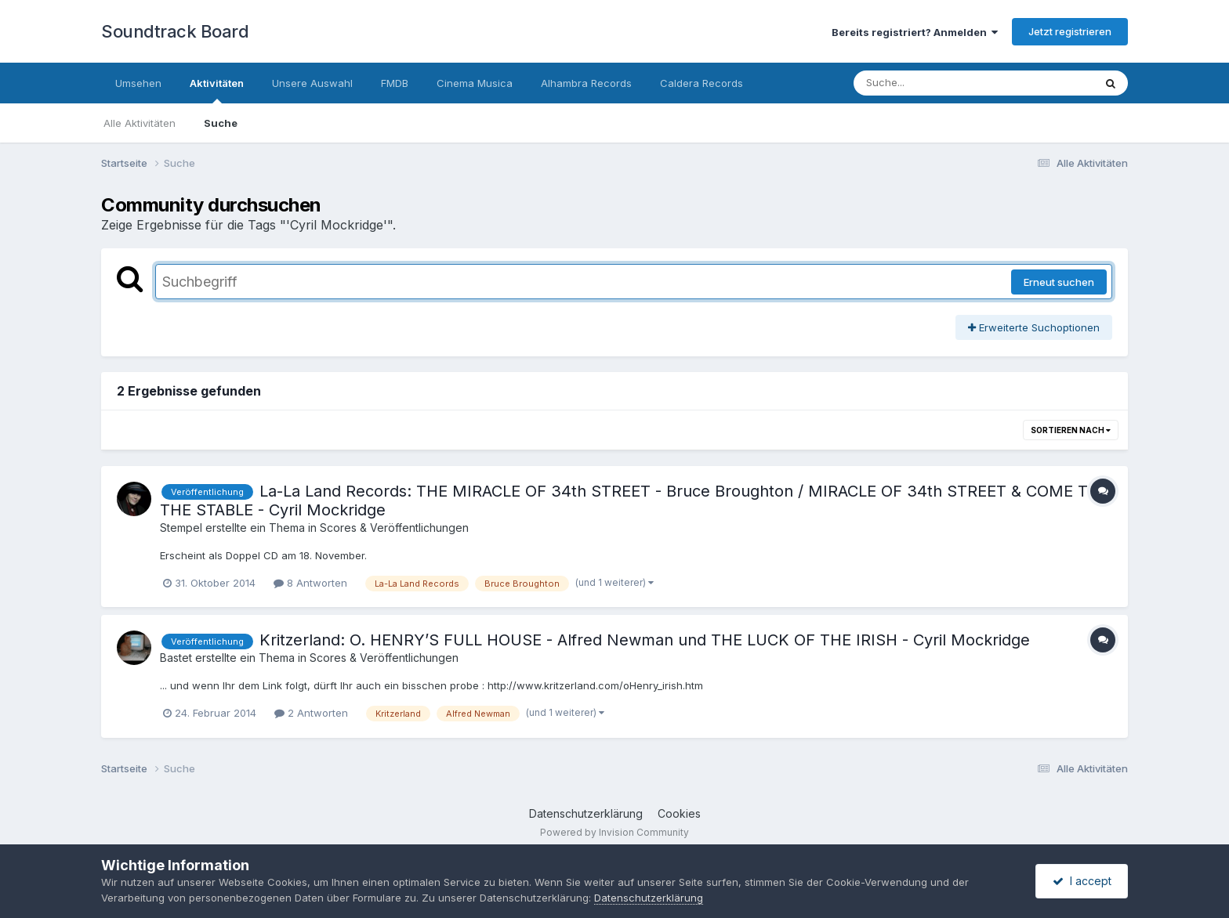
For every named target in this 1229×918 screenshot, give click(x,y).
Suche (220, 123)
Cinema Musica (475, 83)
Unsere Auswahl (312, 83)
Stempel (181, 527)
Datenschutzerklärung (586, 813)
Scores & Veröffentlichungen (394, 527)
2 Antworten (311, 713)
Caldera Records (701, 83)
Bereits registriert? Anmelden (915, 32)
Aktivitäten (217, 90)
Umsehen (138, 83)
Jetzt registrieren (1069, 31)
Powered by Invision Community (614, 832)
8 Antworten (310, 582)
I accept (1082, 880)
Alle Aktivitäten (139, 123)
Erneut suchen (1059, 282)
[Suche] (942, 83)
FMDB (394, 83)
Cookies (679, 813)
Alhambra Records (586, 83)
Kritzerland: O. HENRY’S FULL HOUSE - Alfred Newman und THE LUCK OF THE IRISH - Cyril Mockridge (644, 640)
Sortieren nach (1071, 430)
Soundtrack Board (174, 31)
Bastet (176, 657)
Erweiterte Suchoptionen (1034, 327)
